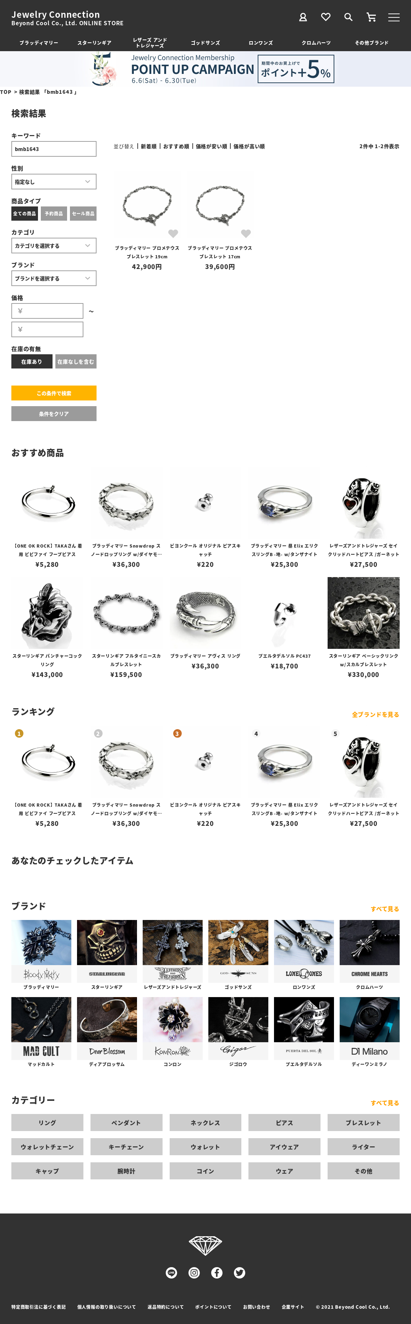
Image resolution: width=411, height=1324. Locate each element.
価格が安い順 (212, 146)
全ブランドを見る (376, 714)
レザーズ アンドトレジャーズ (150, 42)
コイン (205, 1171)
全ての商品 (24, 213)
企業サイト (293, 1307)
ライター (363, 1146)
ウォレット (205, 1146)
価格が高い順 (249, 146)
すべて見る (385, 908)
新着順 (149, 146)
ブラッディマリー (39, 42)
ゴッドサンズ (205, 42)
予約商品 (54, 213)
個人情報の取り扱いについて (106, 1307)
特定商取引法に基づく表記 (38, 1307)
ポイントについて (213, 1307)
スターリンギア (94, 42)
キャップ (47, 1171)
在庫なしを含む (75, 361)
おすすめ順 (176, 146)
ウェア (285, 1171)
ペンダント (126, 1122)
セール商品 (83, 213)
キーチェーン (126, 1146)
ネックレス (205, 1122)
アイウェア (284, 1146)
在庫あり (31, 361)
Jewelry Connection (55, 14)
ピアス (285, 1122)
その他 (363, 1171)
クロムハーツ (316, 42)
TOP (5, 91)
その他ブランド (372, 42)
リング (47, 1122)
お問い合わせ (256, 1307)
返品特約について (166, 1307)
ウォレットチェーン (47, 1146)
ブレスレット (364, 1122)
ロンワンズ (261, 42)
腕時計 (126, 1171)
